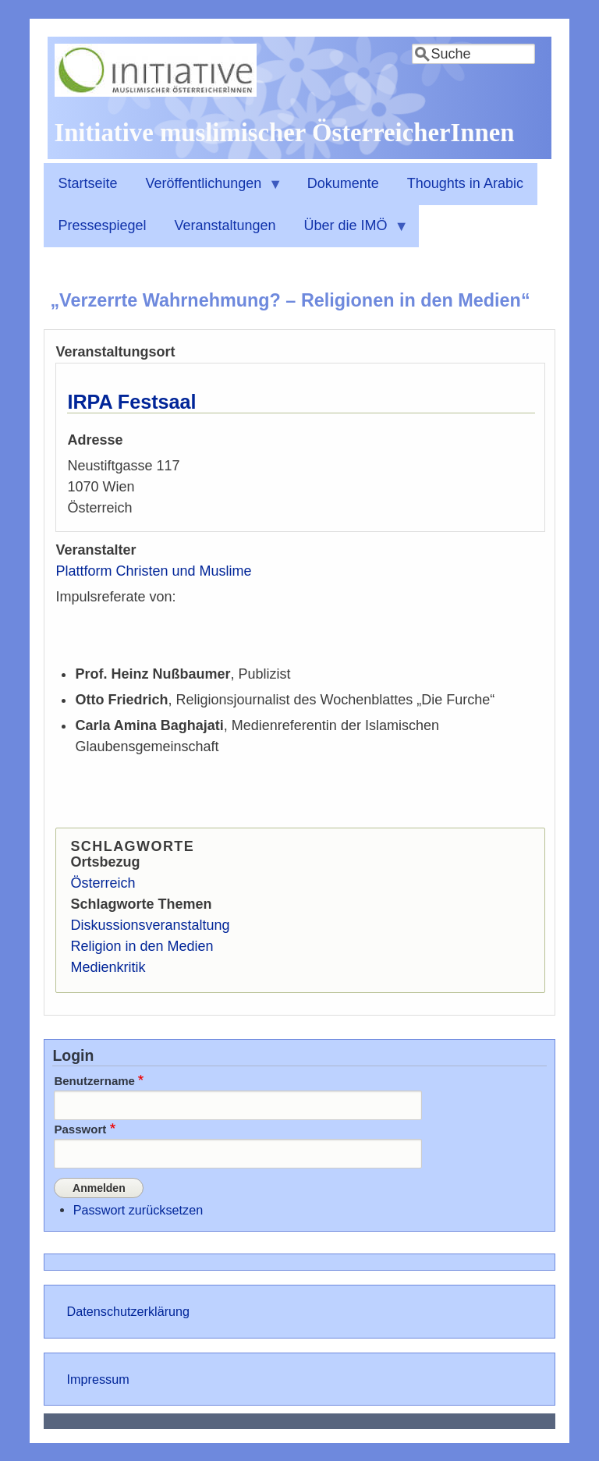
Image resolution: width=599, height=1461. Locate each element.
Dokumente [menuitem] (343, 183)
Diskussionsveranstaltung (149, 925)
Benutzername (94, 1080)
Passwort (80, 1129)
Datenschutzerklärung (128, 1311)
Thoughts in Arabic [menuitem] (465, 183)
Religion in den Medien (141, 946)
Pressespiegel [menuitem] (102, 225)
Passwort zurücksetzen (138, 1209)
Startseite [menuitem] (87, 183)
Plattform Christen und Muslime (153, 571)
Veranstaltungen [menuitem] (224, 225)
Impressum (98, 1378)
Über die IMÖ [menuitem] (349, 232)
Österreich (102, 883)
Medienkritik (107, 967)
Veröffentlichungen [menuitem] (206, 190)
